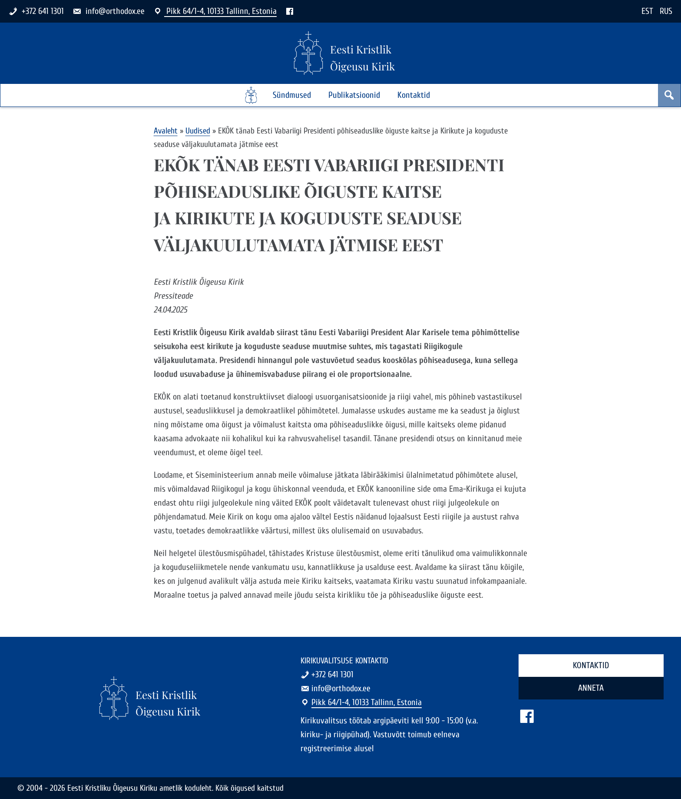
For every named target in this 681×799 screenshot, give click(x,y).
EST (647, 11)
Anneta (591, 688)
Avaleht (166, 131)
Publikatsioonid (354, 95)
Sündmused (292, 95)
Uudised (197, 131)
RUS (666, 11)
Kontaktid (413, 95)
